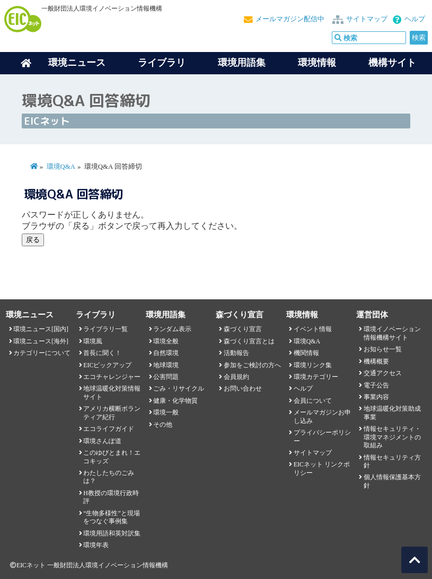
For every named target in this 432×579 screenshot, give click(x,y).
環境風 (92, 341)
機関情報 (306, 353)
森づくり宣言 (243, 329)
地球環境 (166, 365)
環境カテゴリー (316, 377)
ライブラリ (162, 62)
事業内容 (376, 397)
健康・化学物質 (175, 400)
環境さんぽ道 (102, 441)
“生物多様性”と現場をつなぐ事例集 (111, 517)
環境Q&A (61, 166)
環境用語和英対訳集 (111, 533)
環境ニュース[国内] (40, 329)
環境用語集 (242, 62)
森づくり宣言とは (249, 341)
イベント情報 (313, 329)
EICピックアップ (107, 365)
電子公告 (376, 385)
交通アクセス (383, 373)
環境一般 (166, 412)
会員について (313, 400)
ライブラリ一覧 (105, 329)
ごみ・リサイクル (178, 388)
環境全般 (166, 341)
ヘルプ (414, 19)
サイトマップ (366, 19)
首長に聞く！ (102, 353)
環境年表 (96, 545)
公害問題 (166, 377)
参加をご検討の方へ (252, 365)
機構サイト (392, 62)
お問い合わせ (243, 388)
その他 (162, 424)
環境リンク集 (313, 365)
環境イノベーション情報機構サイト (392, 333)
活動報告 (236, 353)
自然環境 (166, 353)
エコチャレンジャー (111, 377)
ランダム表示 (172, 329)
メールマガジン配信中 (289, 19)
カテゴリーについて (41, 353)
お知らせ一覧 (383, 349)
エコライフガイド (108, 429)
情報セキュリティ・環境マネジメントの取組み (392, 437)
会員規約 (236, 377)
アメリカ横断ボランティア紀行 (111, 412)
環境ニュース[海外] (40, 341)
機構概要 (376, 361)
